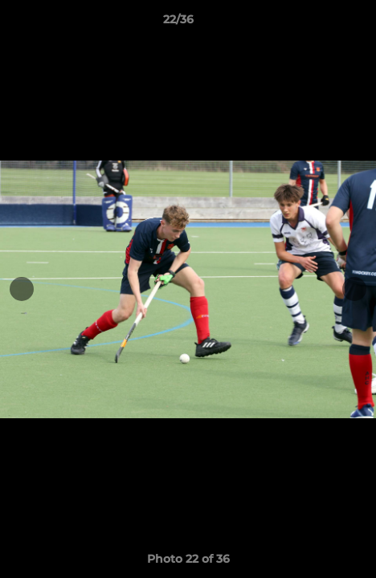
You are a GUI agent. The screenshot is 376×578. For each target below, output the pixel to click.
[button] (318, 23)
